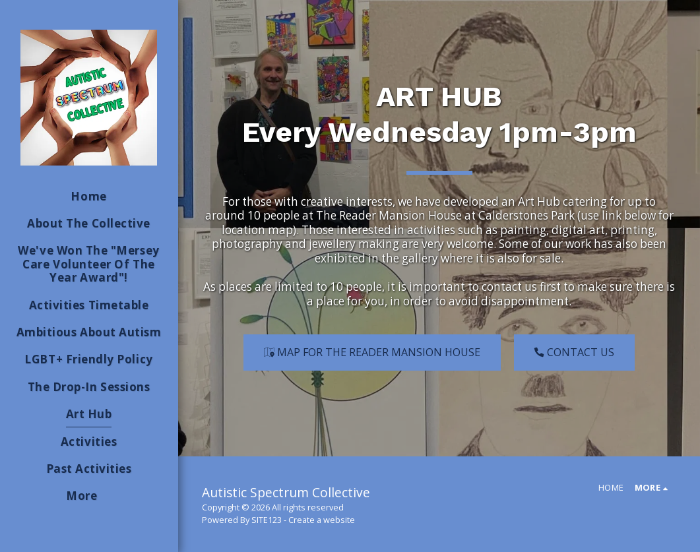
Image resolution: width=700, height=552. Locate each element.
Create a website (321, 520)
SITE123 (266, 520)
